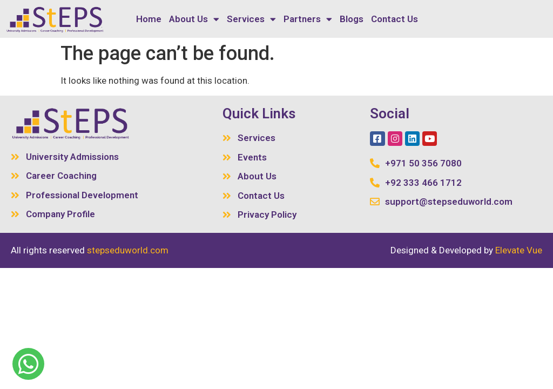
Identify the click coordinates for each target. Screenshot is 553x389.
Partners (308, 19)
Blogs (351, 19)
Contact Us (394, 19)
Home (148, 19)
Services (251, 19)
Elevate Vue (518, 250)
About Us (194, 19)
